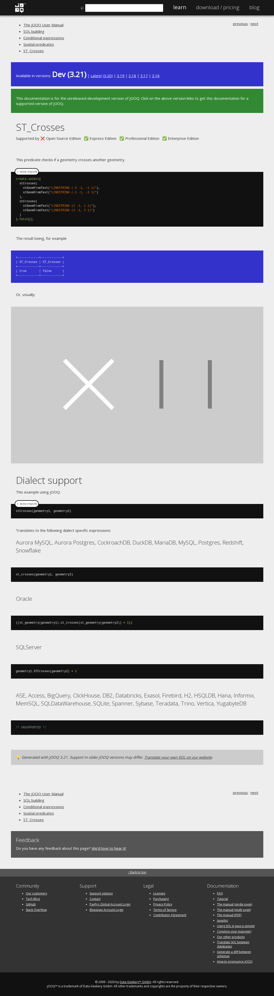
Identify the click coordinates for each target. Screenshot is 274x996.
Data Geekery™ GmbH (135, 982)
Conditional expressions (43, 37)
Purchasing (161, 898)
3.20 (107, 75)
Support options (101, 893)
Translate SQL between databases (233, 944)
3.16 (156, 75)
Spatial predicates (38, 44)
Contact (95, 898)
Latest (96, 75)
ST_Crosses (33, 50)
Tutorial (222, 898)
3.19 (120, 75)
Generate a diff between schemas (234, 953)
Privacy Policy (162, 904)
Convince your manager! (234, 931)
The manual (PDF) (229, 915)
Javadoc (222, 920)
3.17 (144, 75)
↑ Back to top (137, 872)
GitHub (31, 904)
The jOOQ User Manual (43, 24)
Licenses (159, 893)
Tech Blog (33, 898)
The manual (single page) (234, 904)
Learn (179, 7)
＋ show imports (26, 171)
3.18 (132, 75)
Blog (254, 7)
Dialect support (49, 479)
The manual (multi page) (234, 909)
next (254, 23)
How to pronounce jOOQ (235, 961)
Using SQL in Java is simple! (236, 926)
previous (240, 23)
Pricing (217, 7)
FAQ (220, 893)
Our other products (231, 937)
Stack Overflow (36, 909)
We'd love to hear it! (109, 848)
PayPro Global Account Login (110, 904)
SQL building (33, 31)
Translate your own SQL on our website (178, 756)
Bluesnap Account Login (106, 909)
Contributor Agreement (169, 915)
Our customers (36, 893)
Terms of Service (165, 909)
